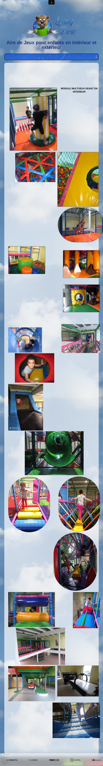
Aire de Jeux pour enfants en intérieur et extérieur (51, 45)
